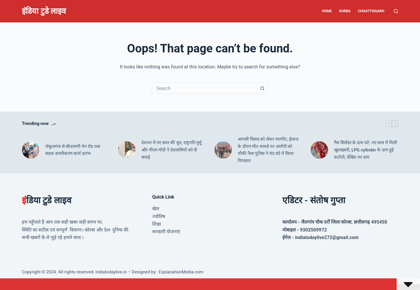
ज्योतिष (158, 216)
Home (327, 11)
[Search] (396, 11)
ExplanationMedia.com (181, 272)
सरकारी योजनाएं (166, 231)
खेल (155, 208)
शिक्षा (156, 224)
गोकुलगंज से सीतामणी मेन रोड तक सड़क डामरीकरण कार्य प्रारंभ (72, 150)
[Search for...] (204, 88)
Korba (345, 11)
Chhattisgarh (371, 11)
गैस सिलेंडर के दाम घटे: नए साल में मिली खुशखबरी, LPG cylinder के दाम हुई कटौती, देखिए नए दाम (365, 150)
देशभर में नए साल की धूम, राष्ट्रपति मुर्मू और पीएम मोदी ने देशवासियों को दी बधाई (171, 150)
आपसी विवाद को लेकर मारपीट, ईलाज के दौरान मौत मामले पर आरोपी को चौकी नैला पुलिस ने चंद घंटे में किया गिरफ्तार (268, 150)
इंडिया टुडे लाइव (44, 11)
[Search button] (262, 88)
